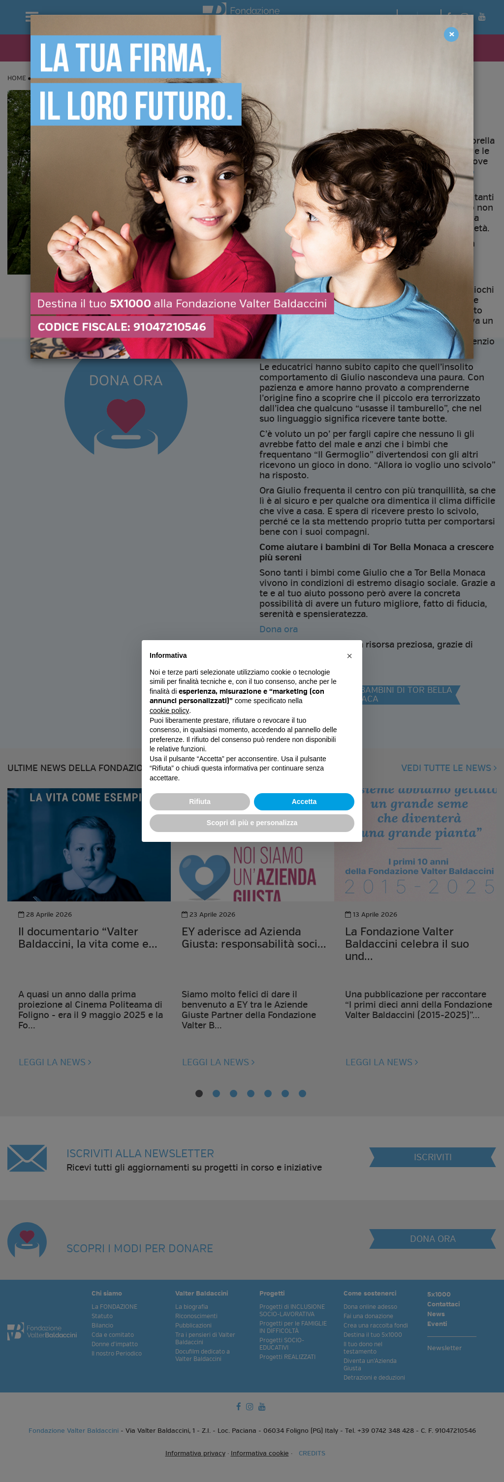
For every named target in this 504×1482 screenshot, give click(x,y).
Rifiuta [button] (200, 801)
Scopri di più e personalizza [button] (252, 823)
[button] (349, 656)
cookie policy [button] (169, 710)
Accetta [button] (304, 801)
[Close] (451, 34)
